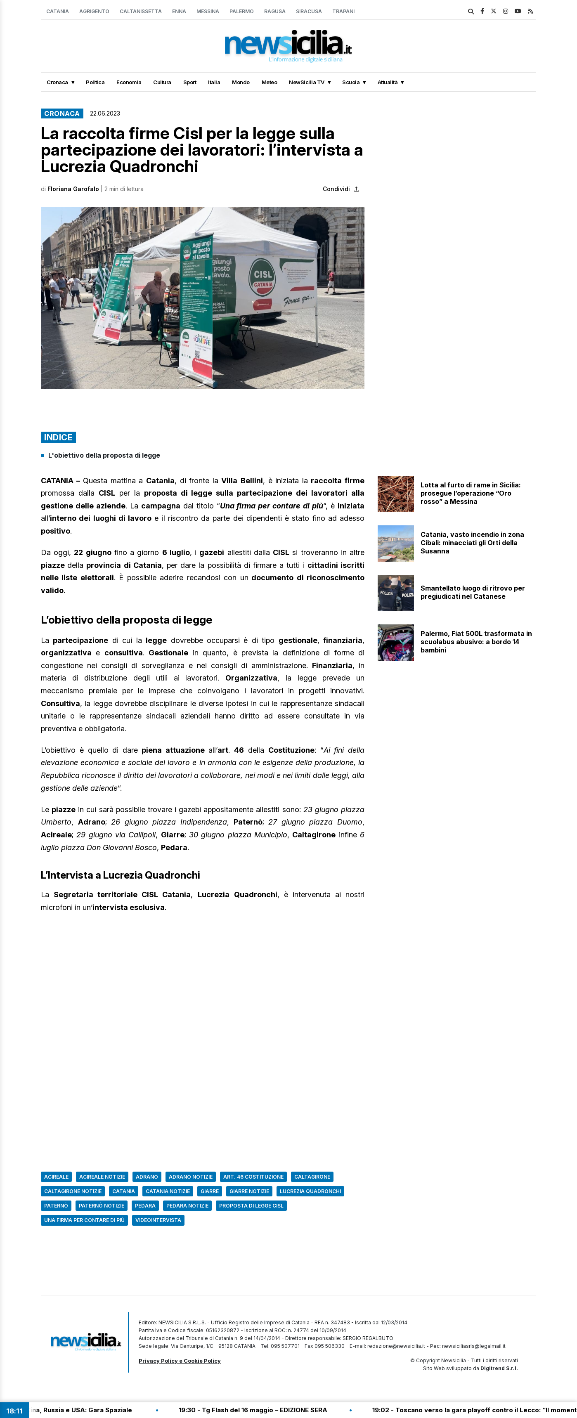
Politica (95, 82)
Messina (207, 11)
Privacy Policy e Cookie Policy (180, 1360)
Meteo (269, 82)
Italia (214, 82)
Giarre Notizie (249, 1191)
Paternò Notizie (101, 1206)
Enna (179, 11)
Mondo (241, 82)
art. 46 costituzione (253, 1177)
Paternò (56, 1206)
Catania (57, 11)
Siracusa (309, 11)
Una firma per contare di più (84, 1220)
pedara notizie (187, 1206)
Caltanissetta (141, 11)
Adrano (147, 1177)
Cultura (162, 82)
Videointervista (158, 1220)
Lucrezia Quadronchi (310, 1191)
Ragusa (275, 11)
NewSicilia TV (306, 82)
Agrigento (94, 11)
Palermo (241, 11)
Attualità (388, 82)
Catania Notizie (168, 1191)
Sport (189, 82)
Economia (128, 82)
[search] (471, 11)
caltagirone (312, 1177)
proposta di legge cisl (251, 1206)
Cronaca (57, 82)
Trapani (343, 11)
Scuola (350, 82)
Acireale (56, 1177)
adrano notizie (191, 1177)
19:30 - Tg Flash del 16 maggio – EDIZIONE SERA (329, 1410)
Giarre (210, 1191)
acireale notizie (102, 1177)
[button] (202, 298)
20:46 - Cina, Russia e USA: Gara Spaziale (144, 1410)
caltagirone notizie (73, 1191)
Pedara (145, 1206)
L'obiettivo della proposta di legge (104, 455)
